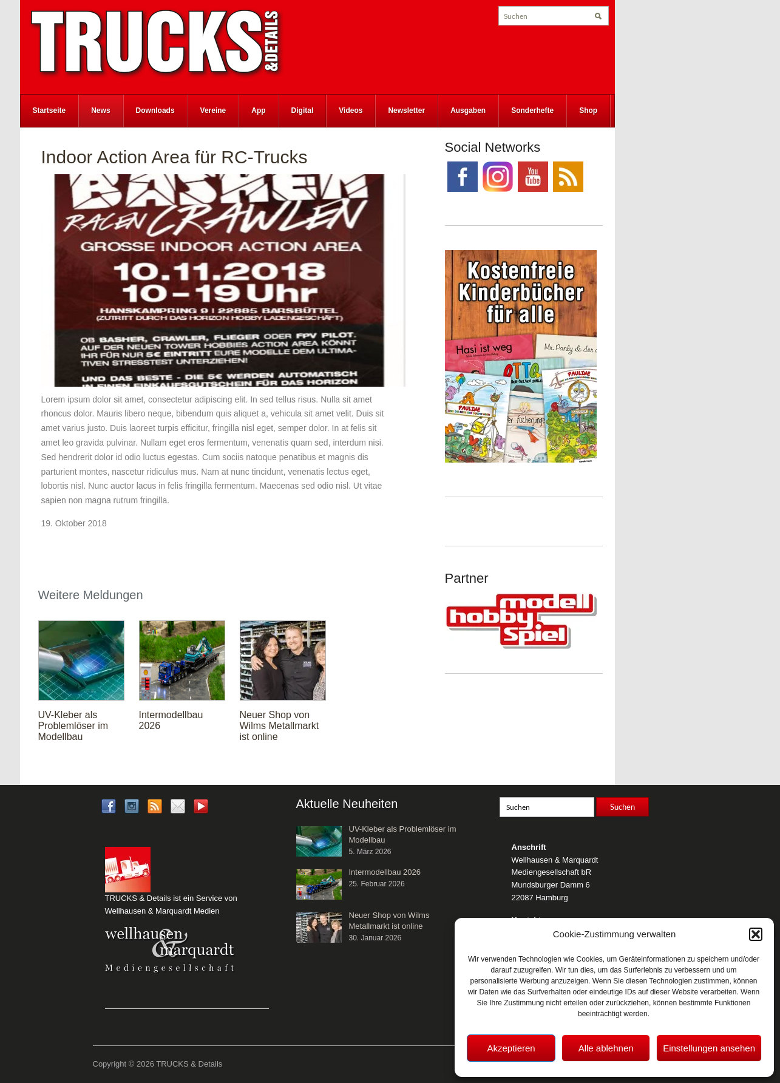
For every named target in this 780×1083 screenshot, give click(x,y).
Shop (588, 110)
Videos (350, 110)
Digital (302, 110)
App (258, 110)
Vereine (213, 110)
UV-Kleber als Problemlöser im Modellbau (73, 726)
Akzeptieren (511, 1048)
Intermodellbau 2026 (385, 872)
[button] (756, 934)
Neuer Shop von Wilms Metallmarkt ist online (279, 726)
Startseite (49, 110)
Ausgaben (468, 110)
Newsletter (406, 110)
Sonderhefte (532, 110)
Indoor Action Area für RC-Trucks (174, 157)
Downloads (155, 110)
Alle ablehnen (606, 1048)
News (100, 110)
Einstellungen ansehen (709, 1048)
